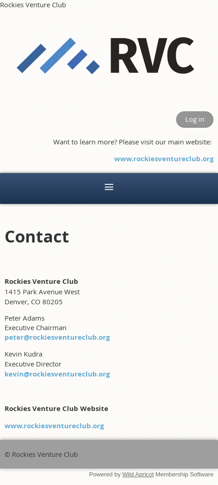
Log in (194, 119)
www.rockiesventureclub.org (163, 158)
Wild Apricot (138, 474)
